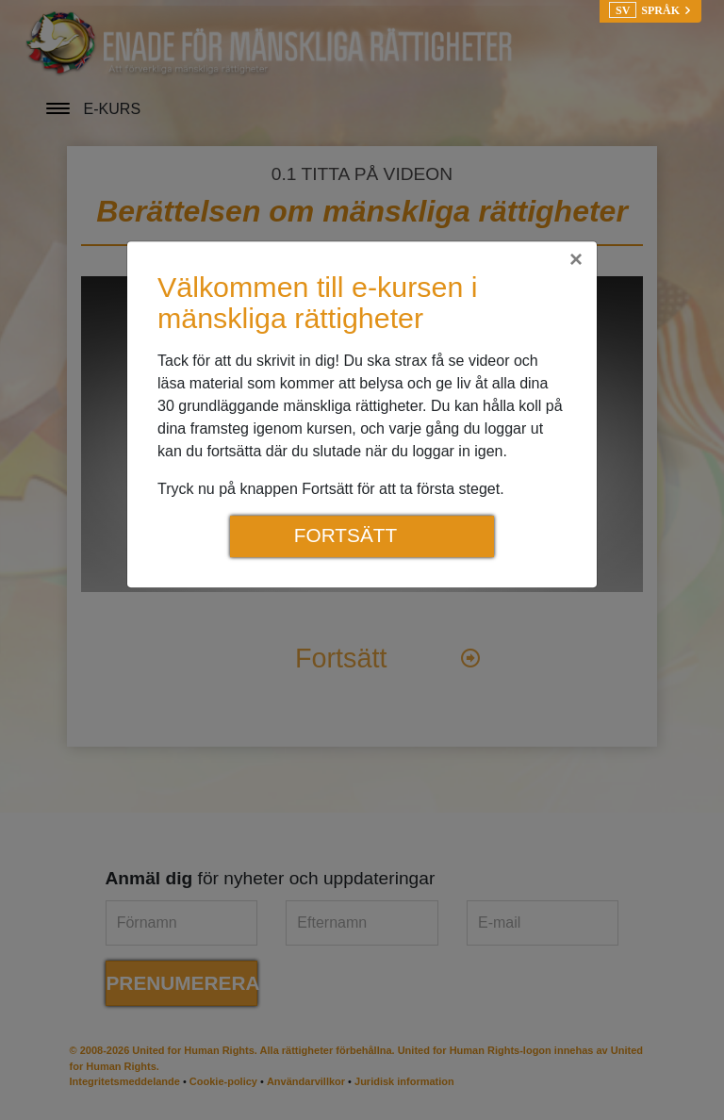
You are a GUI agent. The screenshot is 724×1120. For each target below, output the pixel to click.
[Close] (576, 259)
